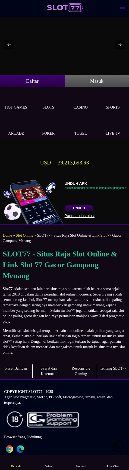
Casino (81, 101)
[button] (9, 44)
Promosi (80, 462)
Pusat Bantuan (16, 368)
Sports (113, 101)
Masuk (96, 81)
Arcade (16, 127)
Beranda (16, 462)
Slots (48, 101)
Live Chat (112, 462)
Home (7, 235)
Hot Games (16, 101)
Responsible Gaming (81, 371)
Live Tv (113, 127)
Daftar (32, 81)
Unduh (79, 208)
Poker (48, 127)
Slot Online (24, 235)
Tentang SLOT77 (113, 368)
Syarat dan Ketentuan (48, 371)
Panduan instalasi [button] (80, 216)
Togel (81, 127)
